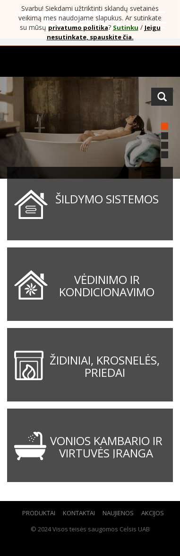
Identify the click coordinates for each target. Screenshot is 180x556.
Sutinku (125, 27)
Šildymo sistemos (107, 199)
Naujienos (118, 513)
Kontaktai (79, 513)
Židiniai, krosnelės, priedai (105, 366)
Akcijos (152, 513)
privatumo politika (78, 27)
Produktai (38, 513)
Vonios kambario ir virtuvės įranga (106, 447)
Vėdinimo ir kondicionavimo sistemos (106, 292)
